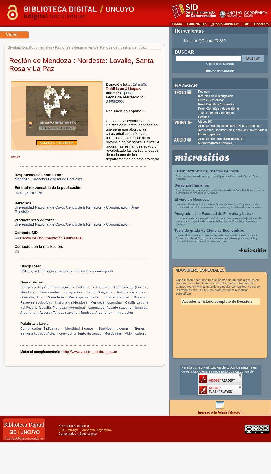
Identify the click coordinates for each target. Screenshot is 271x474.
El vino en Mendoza (191, 199)
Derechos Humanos (191, 185)
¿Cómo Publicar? (225, 24)
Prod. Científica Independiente (218, 108)
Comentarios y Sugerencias (77, 433)
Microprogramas (209, 134)
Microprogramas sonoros (215, 143)
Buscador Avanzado (220, 71)
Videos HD (205, 121)
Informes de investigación (215, 96)
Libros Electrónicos (211, 100)
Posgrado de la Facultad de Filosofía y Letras (213, 213)
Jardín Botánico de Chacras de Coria (206, 171)
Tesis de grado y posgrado (216, 112)
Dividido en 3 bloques (123, 88)
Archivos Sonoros (221, 138)
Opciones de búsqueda (220, 63)
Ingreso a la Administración (220, 410)
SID (246, 24)
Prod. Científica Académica (216, 104)
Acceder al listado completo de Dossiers (217, 301)
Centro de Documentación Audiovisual (48, 238)
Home (177, 24)
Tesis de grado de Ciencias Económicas (209, 230)
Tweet (15, 157)
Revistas (204, 91)
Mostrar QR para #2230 (205, 40)
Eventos (203, 117)
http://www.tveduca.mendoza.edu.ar (90, 352)
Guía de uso (197, 24)
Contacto (261, 24)
